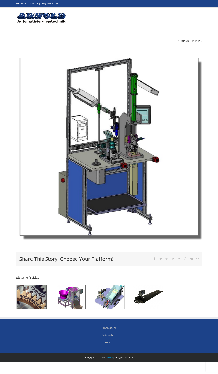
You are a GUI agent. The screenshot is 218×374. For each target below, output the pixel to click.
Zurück (185, 40)
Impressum (109, 327)
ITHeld (110, 357)
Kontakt (109, 342)
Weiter (196, 40)
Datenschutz (109, 335)
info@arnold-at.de (49, 3)
